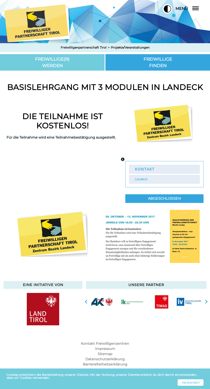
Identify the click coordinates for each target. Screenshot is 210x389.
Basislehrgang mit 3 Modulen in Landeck (105, 87)
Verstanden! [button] (191, 382)
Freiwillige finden (157, 62)
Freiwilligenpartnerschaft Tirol (84, 47)
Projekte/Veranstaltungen (130, 47)
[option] (54, 236)
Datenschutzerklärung (105, 359)
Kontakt (144, 169)
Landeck (141, 179)
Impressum (105, 349)
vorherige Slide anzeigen (86, 302)
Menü (190, 8)
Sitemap (105, 354)
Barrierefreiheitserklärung (105, 364)
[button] (167, 9)
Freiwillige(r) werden (52, 62)
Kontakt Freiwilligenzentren (105, 344)
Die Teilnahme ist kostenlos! (62, 121)
